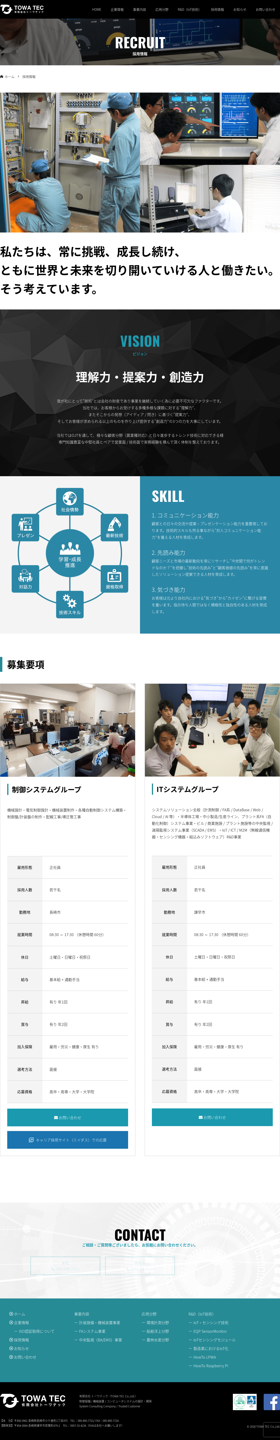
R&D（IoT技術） (190, 9)
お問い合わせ (265, 9)
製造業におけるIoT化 (210, 1348)
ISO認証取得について (37, 1331)
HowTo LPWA (204, 1357)
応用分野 (161, 9)
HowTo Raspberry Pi (210, 1365)
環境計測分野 (158, 1322)
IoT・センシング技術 (210, 1322)
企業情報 (117, 9)
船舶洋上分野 (158, 1331)
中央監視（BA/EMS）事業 (100, 1340)
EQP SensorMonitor (210, 1331)
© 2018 (251, 1426)
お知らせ (239, 9)
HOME (96, 9)
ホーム (19, 1314)
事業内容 (139, 9)
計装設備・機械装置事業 (99, 1322)
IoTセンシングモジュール (214, 1340)
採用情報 (217, 9)
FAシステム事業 (92, 1331)
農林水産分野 (158, 1340)
